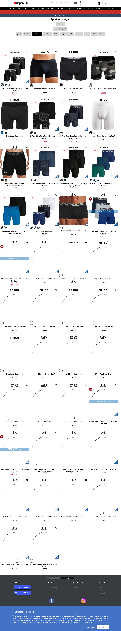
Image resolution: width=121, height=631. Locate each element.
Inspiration (110, 8)
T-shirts (56, 34)
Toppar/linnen (47, 34)
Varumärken (11, 8)
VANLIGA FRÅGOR (22, 587)
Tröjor (63, 34)
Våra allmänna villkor (52, 587)
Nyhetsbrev (75, 587)
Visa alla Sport (60, 24)
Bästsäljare (25, 8)
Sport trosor (27, 34)
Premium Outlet (103, 589)
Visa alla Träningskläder (60, 29)
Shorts (87, 34)
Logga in (80, 4)
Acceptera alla (103, 627)
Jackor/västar (79, 34)
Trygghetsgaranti (51, 586)
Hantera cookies (103, 593)
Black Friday (102, 592)
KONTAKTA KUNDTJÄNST (22, 592)
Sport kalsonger (37, 34)
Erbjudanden (33, 8)
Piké (70, 34)
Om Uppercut (76, 586)
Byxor (101, 34)
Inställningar (90, 627)
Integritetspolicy (51, 589)
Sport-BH (19, 34)
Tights (94, 34)
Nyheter (18, 8)
